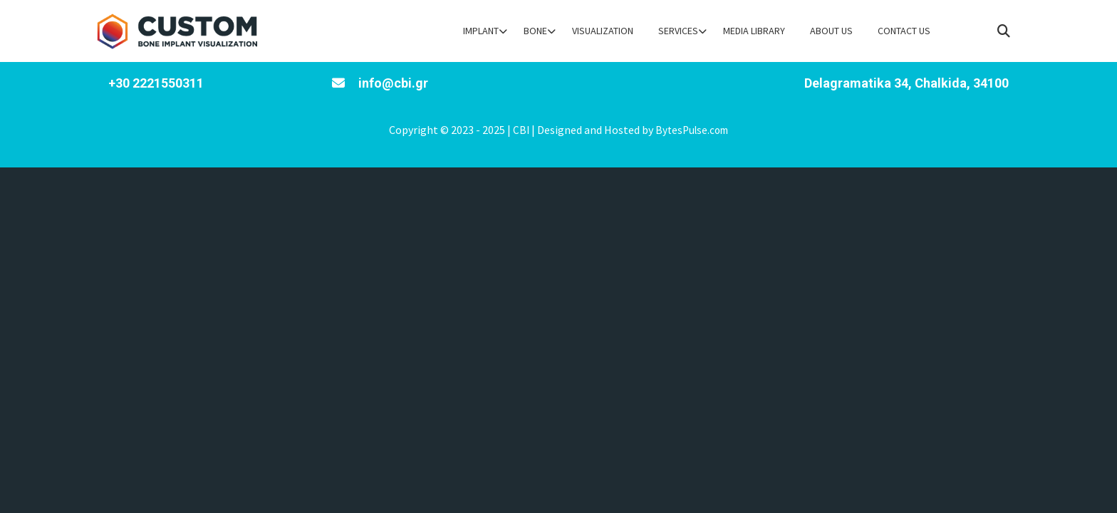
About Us (831, 30)
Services (678, 30)
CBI (521, 130)
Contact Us (904, 30)
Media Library (754, 30)
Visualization (602, 30)
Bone (535, 30)
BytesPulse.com (691, 130)
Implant (481, 30)
